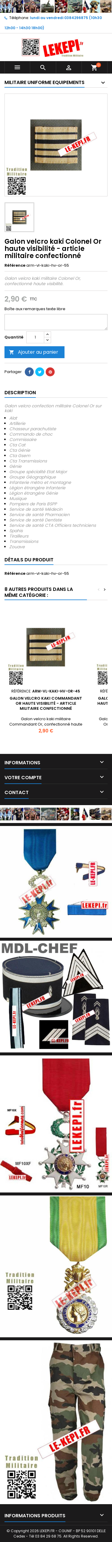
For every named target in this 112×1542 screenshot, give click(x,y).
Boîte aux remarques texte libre (34, 309)
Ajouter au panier (33, 352)
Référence (14, 265)
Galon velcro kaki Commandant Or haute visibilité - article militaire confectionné (46, 703)
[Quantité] (35, 337)
